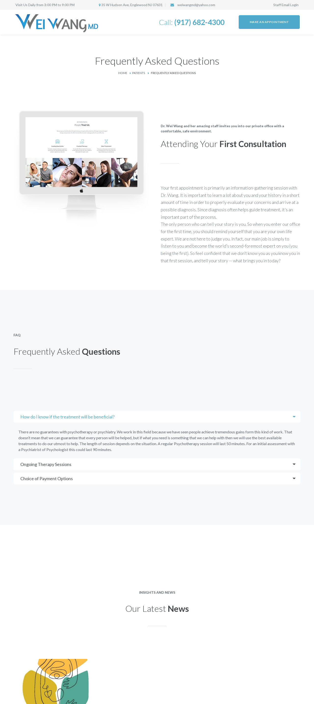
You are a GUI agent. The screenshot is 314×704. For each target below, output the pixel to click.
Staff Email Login (286, 5)
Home (122, 73)
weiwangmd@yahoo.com (196, 5)
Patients (138, 73)
